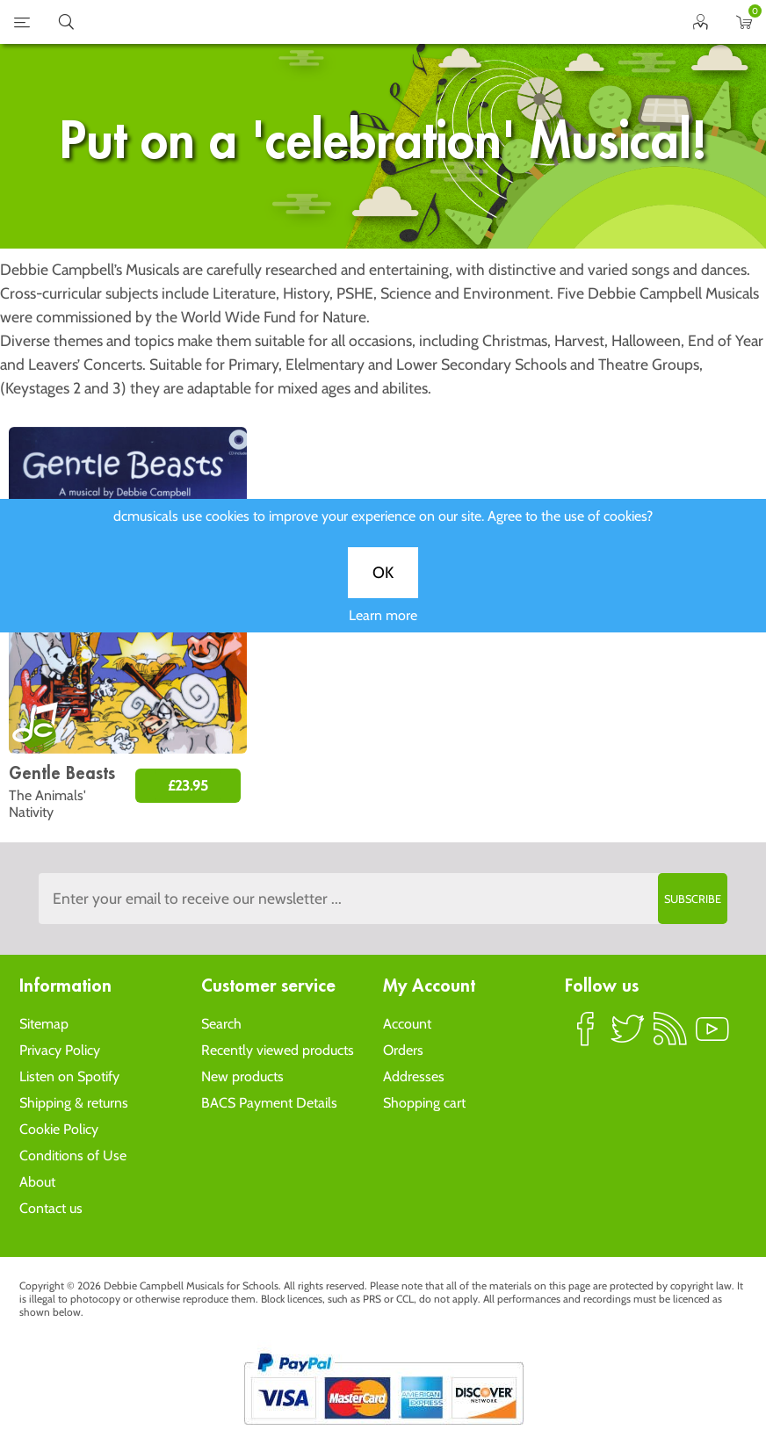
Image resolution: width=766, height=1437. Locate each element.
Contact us (51, 1208)
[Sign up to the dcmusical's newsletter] (383, 898)
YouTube (712, 1036)
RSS (670, 1036)
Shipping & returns (73, 1102)
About (37, 1181)
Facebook (586, 1036)
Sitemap (44, 1023)
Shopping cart (424, 1102)
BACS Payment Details (269, 1102)
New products (242, 1076)
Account (407, 1023)
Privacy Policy (59, 1050)
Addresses (413, 1076)
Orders (403, 1050)
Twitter (628, 1036)
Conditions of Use (72, 1155)
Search (221, 1023)
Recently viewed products (277, 1050)
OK (383, 593)
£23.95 (188, 785)
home (361, 22)
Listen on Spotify (69, 1076)
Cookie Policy (58, 1129)
